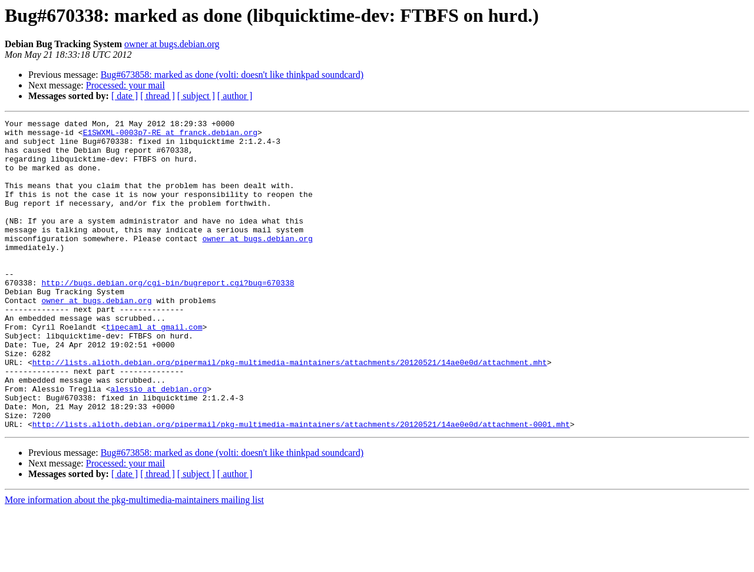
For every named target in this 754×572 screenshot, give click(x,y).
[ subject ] (196, 96)
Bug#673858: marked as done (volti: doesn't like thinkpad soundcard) (232, 75)
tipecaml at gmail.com (154, 369)
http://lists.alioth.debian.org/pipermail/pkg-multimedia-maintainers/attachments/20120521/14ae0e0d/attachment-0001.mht (301, 486)
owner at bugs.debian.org (171, 44)
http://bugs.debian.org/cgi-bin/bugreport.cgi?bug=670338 (167, 316)
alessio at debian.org (158, 443)
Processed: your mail (125, 85)
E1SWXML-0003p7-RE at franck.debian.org (170, 135)
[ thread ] (157, 96)
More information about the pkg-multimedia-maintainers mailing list (134, 562)
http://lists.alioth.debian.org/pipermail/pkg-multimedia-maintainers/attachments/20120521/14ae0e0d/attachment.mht (289, 411)
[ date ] (124, 96)
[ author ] (235, 96)
